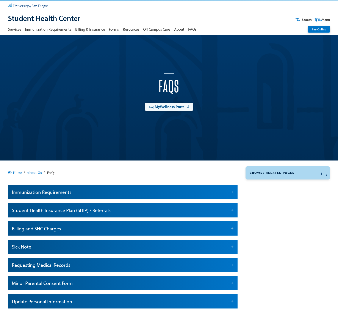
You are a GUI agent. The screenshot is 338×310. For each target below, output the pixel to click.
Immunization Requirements (48, 29)
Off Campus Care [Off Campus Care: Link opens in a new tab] (264, 228)
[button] (288, 186)
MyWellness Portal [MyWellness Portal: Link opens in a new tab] (167, 120)
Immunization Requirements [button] (122, 206)
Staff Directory (262, 238)
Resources (131, 29)
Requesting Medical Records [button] (122, 279)
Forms (114, 29)
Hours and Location (266, 218)
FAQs (192, 29)
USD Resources (295, 19)
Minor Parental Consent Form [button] (122, 297)
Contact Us (259, 208)
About (179, 29)
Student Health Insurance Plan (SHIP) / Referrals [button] (122, 224)
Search (321, 19)
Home (15, 186)
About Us (34, 186)
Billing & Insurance (90, 29)
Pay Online (319, 29)
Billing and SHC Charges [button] (122, 242)
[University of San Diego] (28, 5)
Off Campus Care (156, 29)
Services (14, 29)
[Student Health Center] (44, 19)
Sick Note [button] (122, 260)
